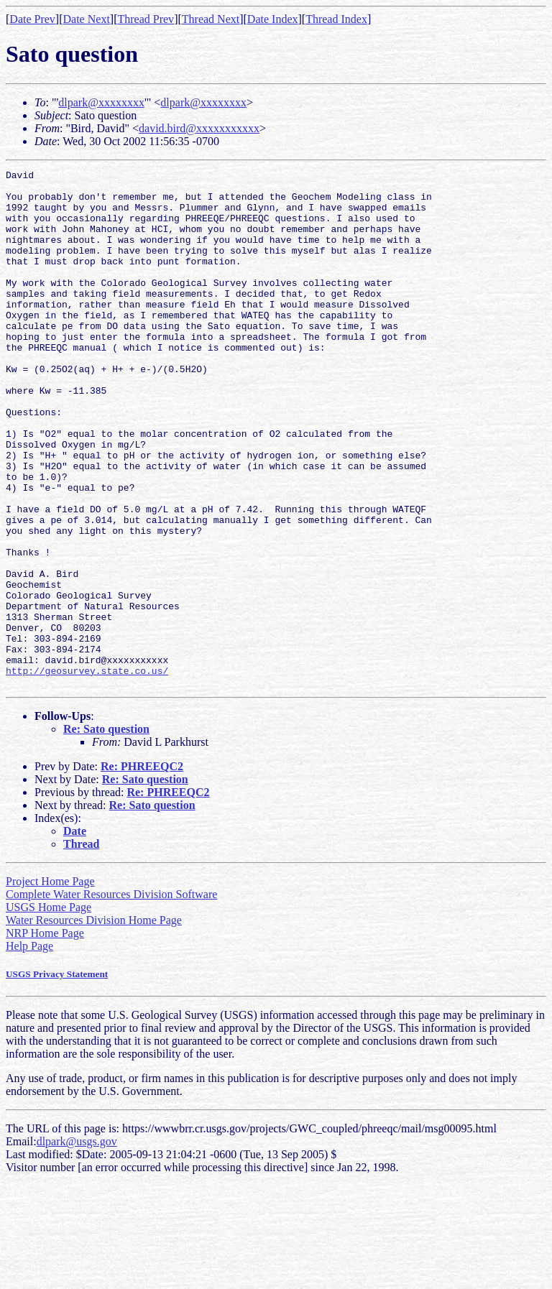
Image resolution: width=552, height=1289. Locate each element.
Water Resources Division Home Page (94, 1023)
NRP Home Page (45, 1036)
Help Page (29, 1049)
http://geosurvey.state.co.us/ (87, 771)
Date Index (272, 19)
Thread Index (336, 19)
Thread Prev (145, 19)
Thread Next (210, 19)
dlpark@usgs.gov (77, 1245)
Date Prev (32, 19)
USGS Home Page (48, 1010)
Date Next (86, 19)
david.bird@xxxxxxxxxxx (199, 128)
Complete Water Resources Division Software (111, 998)
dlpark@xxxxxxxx (101, 102)
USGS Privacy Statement (57, 1077)
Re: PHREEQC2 (142, 870)
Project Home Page (50, 985)
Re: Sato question (106, 832)
